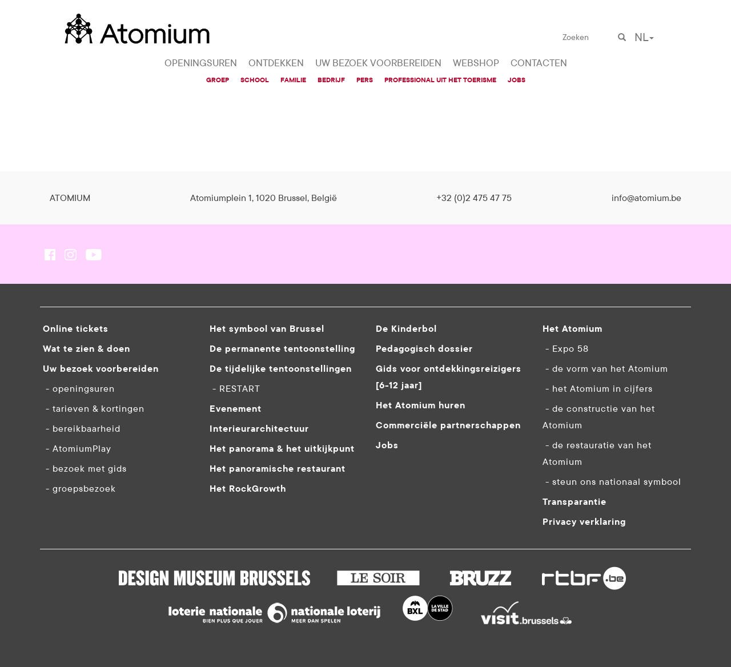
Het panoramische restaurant (278, 468)
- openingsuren (79, 388)
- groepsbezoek (79, 488)
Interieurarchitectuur (259, 428)
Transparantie (575, 501)
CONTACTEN (539, 63)
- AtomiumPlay (77, 448)
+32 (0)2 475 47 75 (474, 197)
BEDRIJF (331, 79)
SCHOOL (254, 79)
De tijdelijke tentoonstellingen (281, 368)
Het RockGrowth (248, 488)
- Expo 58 (566, 348)
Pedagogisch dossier (424, 348)
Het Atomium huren (420, 405)
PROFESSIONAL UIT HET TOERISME (440, 79)
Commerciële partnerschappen (448, 425)
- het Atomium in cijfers (598, 388)
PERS (364, 79)
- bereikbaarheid (82, 428)
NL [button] (644, 37)
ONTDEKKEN (276, 63)
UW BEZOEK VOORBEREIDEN (378, 63)
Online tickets (76, 328)
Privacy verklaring (584, 521)
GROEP (217, 79)
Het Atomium (573, 328)
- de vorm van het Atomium (605, 368)
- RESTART (235, 388)
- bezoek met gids (85, 468)
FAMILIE (293, 79)
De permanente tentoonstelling (282, 348)
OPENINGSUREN (200, 63)
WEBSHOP (476, 63)
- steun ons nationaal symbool (612, 481)
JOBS (516, 79)
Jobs (387, 445)
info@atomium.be (646, 197)
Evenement (236, 408)
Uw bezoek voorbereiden (101, 368)
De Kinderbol (406, 328)
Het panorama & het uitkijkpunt (282, 448)
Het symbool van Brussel (267, 328)
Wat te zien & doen (86, 348)
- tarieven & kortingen (93, 408)
